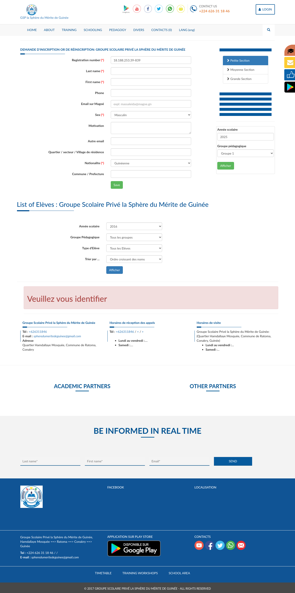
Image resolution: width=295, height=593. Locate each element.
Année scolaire (227, 129)
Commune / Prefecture (88, 174)
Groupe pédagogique (231, 146)
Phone (99, 93)
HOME (32, 30)
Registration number (88, 60)
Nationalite (94, 163)
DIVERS (138, 30)
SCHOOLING (93, 30)
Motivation (96, 126)
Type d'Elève (91, 248)
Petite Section (238, 60)
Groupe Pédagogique (84, 237)
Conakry (80, 541)
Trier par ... (92, 259)
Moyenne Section (240, 69)
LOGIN (265, 9)
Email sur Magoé (92, 104)
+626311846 (38, 331)
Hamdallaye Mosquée (35, 541)
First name (95, 82)
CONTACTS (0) (161, 30)
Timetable (103, 573)
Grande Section (238, 79)
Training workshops (140, 573)
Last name (95, 71)
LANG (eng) (187, 30)
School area (179, 573)
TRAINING (69, 30)
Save (117, 185)
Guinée (25, 546)
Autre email (96, 141)
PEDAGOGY (117, 30)
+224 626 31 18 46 (214, 11)
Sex (99, 115)
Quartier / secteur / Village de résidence (76, 152)
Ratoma (62, 541)
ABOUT (49, 30)
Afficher (225, 166)
